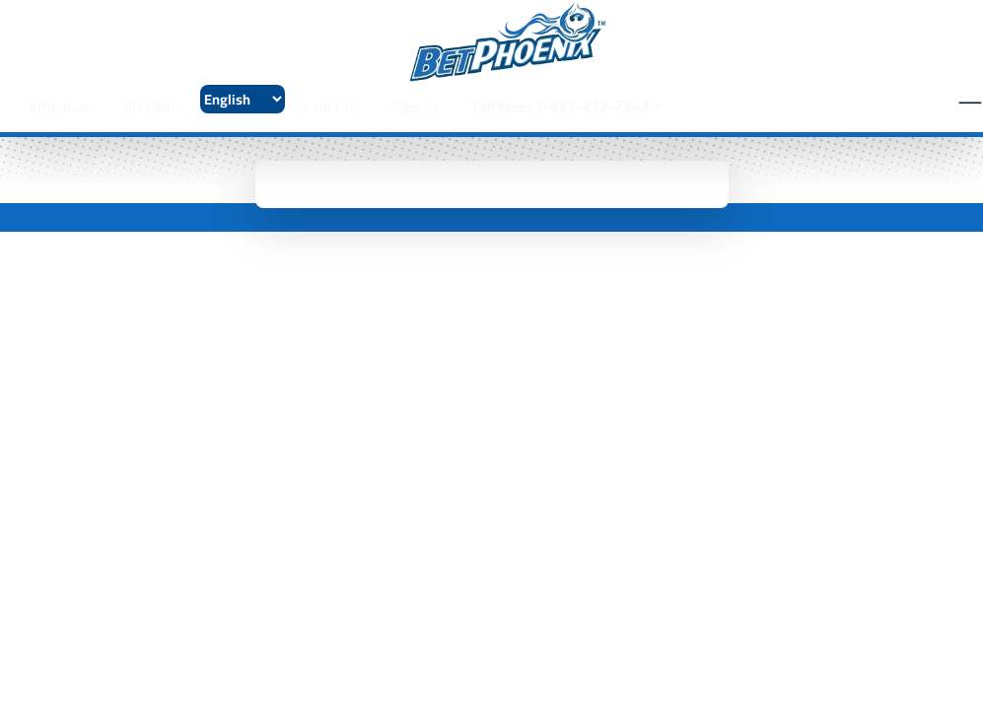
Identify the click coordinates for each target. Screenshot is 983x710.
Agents (416, 105)
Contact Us (324, 105)
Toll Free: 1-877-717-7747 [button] (560, 105)
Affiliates (58, 105)
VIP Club (147, 105)
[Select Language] (242, 99)
